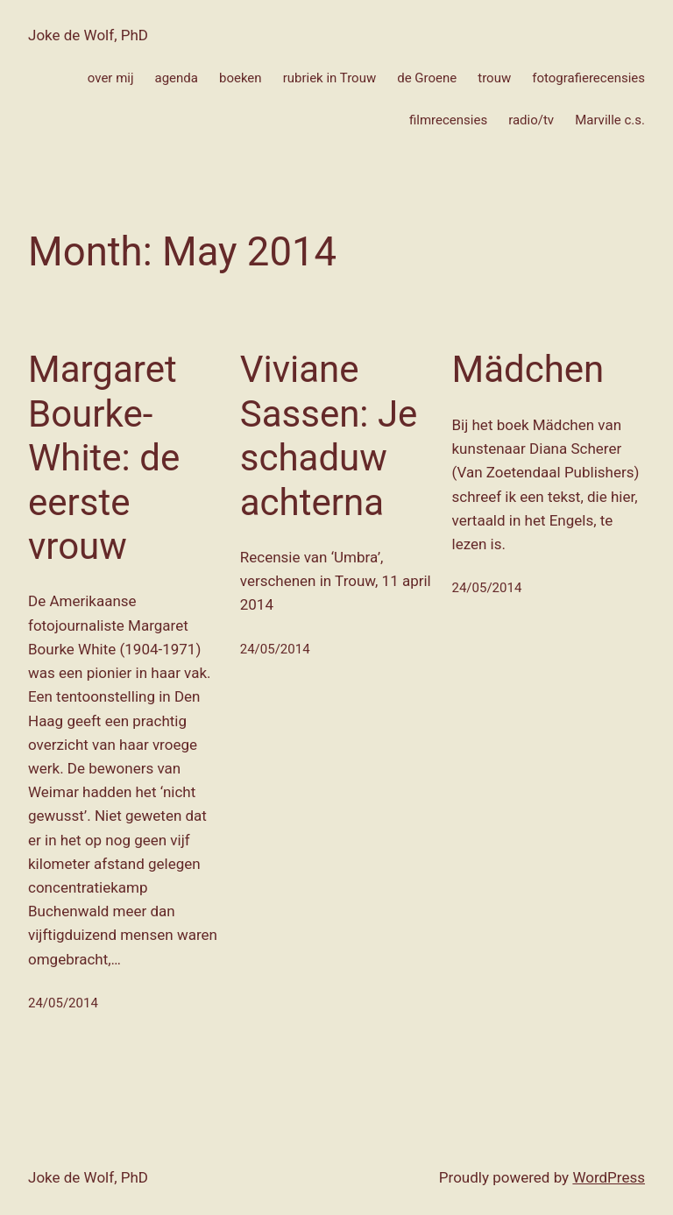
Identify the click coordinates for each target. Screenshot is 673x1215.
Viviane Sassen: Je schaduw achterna (329, 435)
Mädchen (528, 369)
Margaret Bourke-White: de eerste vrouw (104, 458)
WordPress (608, 1177)
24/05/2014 (63, 1003)
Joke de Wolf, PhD (88, 35)
